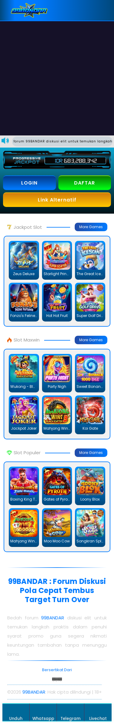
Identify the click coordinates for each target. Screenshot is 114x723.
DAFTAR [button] (84, 182)
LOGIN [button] (29, 182)
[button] (103, 10)
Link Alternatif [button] (57, 199)
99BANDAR (52, 618)
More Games (91, 226)
